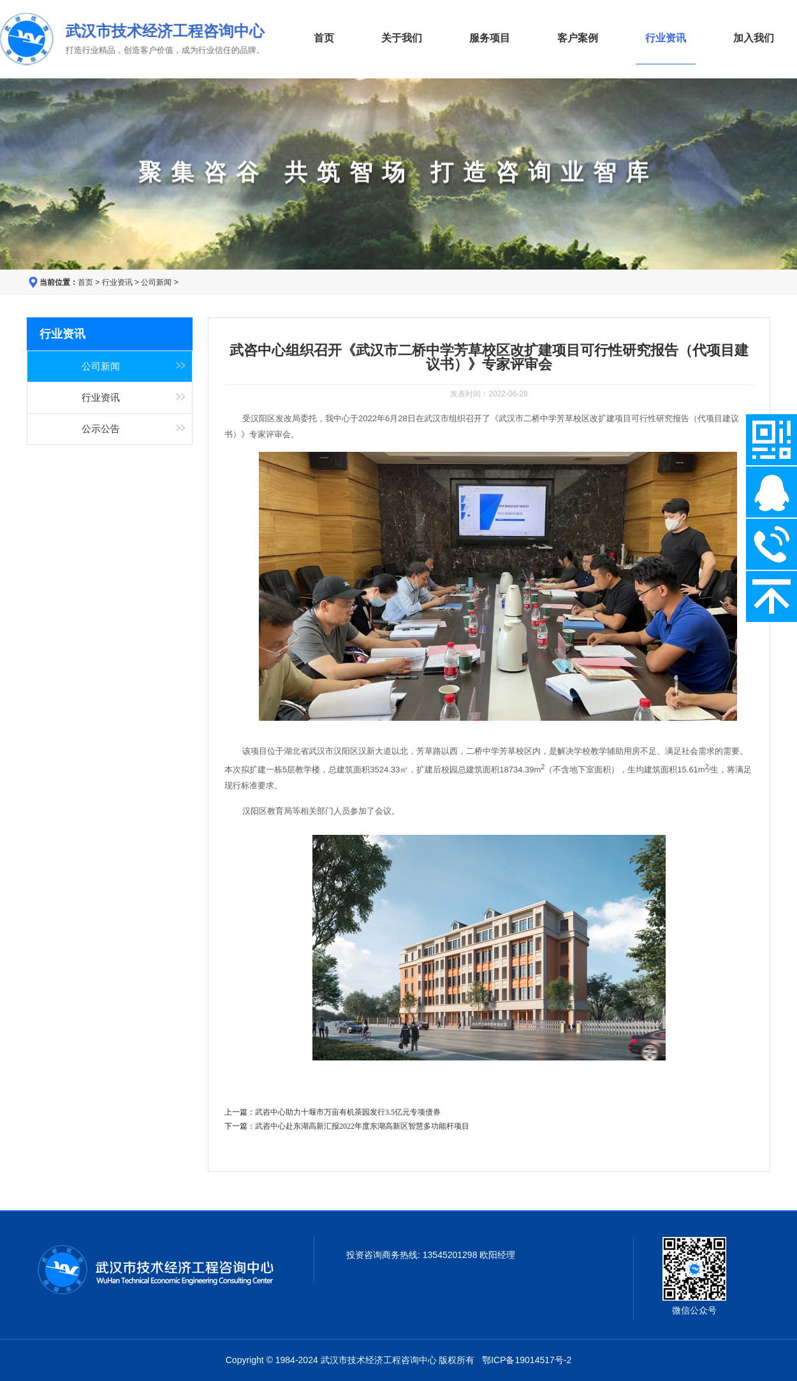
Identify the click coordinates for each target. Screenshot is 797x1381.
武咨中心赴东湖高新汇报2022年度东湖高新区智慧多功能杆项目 (362, 1126)
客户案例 (577, 38)
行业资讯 (117, 282)
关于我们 (401, 38)
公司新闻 (156, 282)
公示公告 (101, 429)
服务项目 (489, 38)
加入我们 (753, 38)
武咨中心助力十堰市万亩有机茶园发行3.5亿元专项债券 (348, 1112)
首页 (324, 38)
